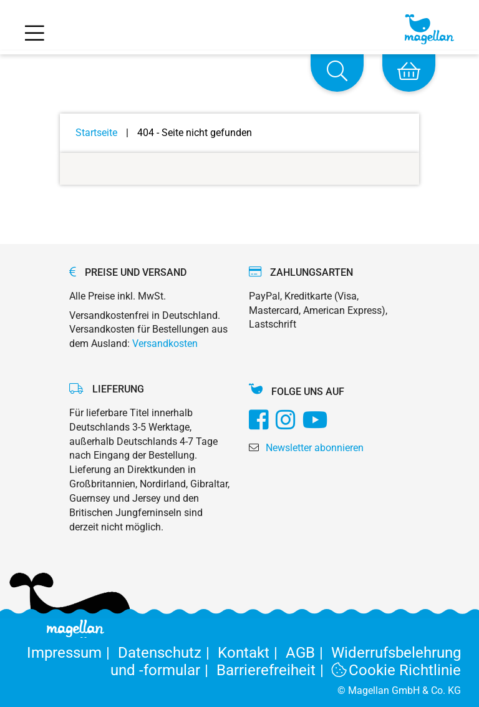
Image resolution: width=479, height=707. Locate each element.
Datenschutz (168, 652)
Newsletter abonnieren (315, 448)
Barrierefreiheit (274, 670)
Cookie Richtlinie (397, 670)
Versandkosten (165, 343)
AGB (308, 652)
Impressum (72, 652)
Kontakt (252, 652)
